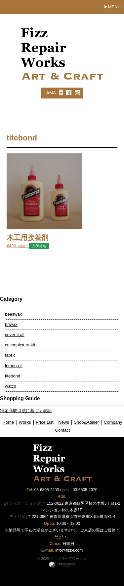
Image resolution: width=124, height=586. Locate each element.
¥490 (62, 236)
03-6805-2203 (46, 490)
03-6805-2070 (85, 490)
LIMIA (50, 92)
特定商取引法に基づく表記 (26, 410)
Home (8, 422)
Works (25, 422)
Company (113, 422)
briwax (11, 324)
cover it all (14, 334)
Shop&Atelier (86, 422)
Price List (44, 422)
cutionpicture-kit (20, 344)
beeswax (13, 314)
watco (10, 386)
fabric (10, 355)
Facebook (68, 92)
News (63, 422)
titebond (12, 375)
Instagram (77, 92)
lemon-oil (13, 365)
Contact (62, 430)
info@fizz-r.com (69, 550)
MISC (60, 92)
